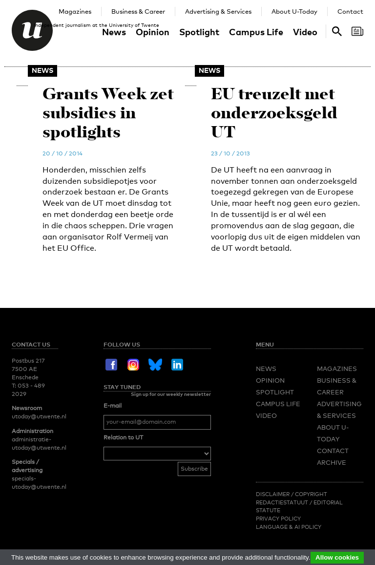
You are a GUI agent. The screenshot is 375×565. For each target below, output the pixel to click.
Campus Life (256, 31)
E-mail (113, 405)
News (114, 31)
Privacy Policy (278, 518)
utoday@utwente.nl (39, 416)
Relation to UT (123, 437)
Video (305, 31)
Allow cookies (337, 557)
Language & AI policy (288, 526)
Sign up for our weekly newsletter (171, 394)
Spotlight (199, 31)
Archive (331, 462)
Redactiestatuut (283, 502)
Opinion (152, 31)
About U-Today (294, 11)
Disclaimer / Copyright (291, 494)
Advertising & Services (218, 11)
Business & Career (138, 11)
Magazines (75, 11)
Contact (350, 11)
